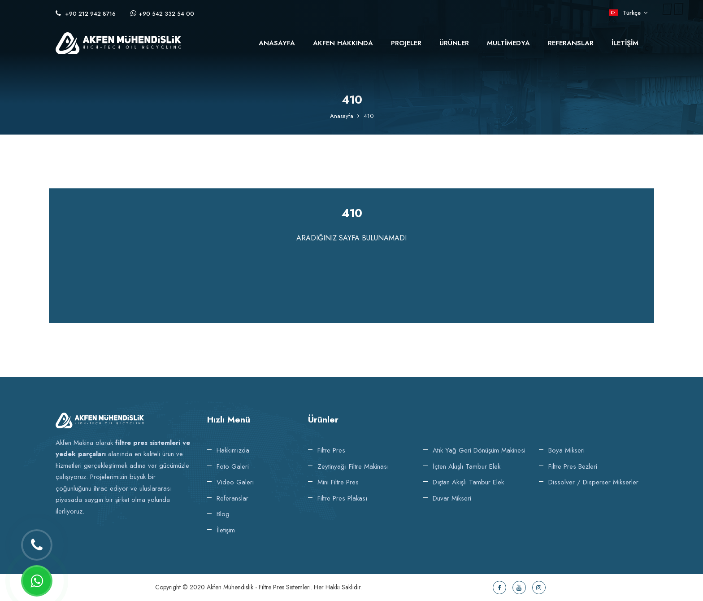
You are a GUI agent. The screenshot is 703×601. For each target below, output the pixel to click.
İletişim (625, 43)
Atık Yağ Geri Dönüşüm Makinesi (479, 450)
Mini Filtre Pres (338, 482)
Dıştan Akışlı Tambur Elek (468, 482)
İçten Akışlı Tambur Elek (466, 466)
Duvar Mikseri (452, 498)
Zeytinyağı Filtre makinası (353, 466)
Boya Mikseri (566, 450)
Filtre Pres (331, 450)
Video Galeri (235, 482)
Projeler (406, 43)
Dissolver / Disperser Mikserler (593, 482)
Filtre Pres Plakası (342, 498)
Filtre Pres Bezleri (572, 466)
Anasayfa (277, 43)
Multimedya (508, 43)
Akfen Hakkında (343, 43)
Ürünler (454, 43)
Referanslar (571, 43)
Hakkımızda (233, 450)
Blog (223, 514)
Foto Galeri (233, 466)
